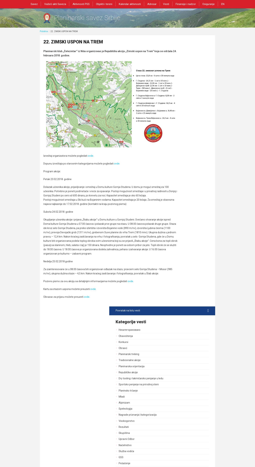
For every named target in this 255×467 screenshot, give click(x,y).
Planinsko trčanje (176, 124)
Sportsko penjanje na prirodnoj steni (187, 118)
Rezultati (172, 160)
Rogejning (172, 306)
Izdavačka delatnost (178, 257)
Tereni (170, 233)
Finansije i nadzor (184, 3)
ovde (90, 142)
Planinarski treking (177, 84)
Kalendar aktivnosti (130, 3)
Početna (44, 33)
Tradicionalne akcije (178, 91)
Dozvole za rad (175, 270)
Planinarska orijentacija (179, 97)
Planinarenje (174, 203)
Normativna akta (176, 276)
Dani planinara (175, 215)
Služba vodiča (174, 185)
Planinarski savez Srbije (94, 18)
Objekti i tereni (105, 3)
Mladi (170, 130)
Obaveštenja (174, 66)
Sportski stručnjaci (177, 282)
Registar (171, 263)
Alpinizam (172, 136)
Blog (169, 294)
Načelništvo (173, 178)
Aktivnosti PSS (82, 3)
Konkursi (171, 72)
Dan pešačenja (175, 209)
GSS (169, 191)
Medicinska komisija (178, 300)
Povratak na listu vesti (186, 41)
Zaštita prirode (175, 239)
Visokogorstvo (175, 154)
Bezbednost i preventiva (180, 221)
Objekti (170, 227)
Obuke (170, 245)
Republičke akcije (176, 103)
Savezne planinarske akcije (182, 312)
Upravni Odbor (175, 172)
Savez (37, 3)
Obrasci (171, 78)
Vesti (165, 3)
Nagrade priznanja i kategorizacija (186, 148)
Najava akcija (174, 288)
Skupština (172, 166)
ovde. (117, 150)
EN (219, 3)
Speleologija (173, 142)
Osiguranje (206, 3)
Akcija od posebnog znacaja (182, 318)
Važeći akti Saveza (57, 3)
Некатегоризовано (177, 60)
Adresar (151, 3)
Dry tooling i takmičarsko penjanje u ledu (186, 111)
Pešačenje (172, 197)
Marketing (172, 251)
